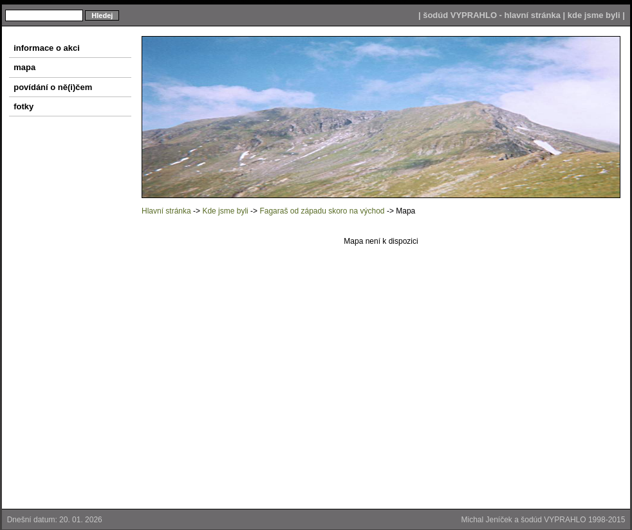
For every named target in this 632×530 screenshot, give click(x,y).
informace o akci (44, 48)
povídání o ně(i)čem (50, 87)
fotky (21, 106)
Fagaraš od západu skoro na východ (321, 210)
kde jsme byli (594, 15)
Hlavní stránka (166, 210)
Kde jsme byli (225, 210)
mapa (22, 67)
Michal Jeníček (486, 519)
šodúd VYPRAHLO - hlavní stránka (492, 15)
